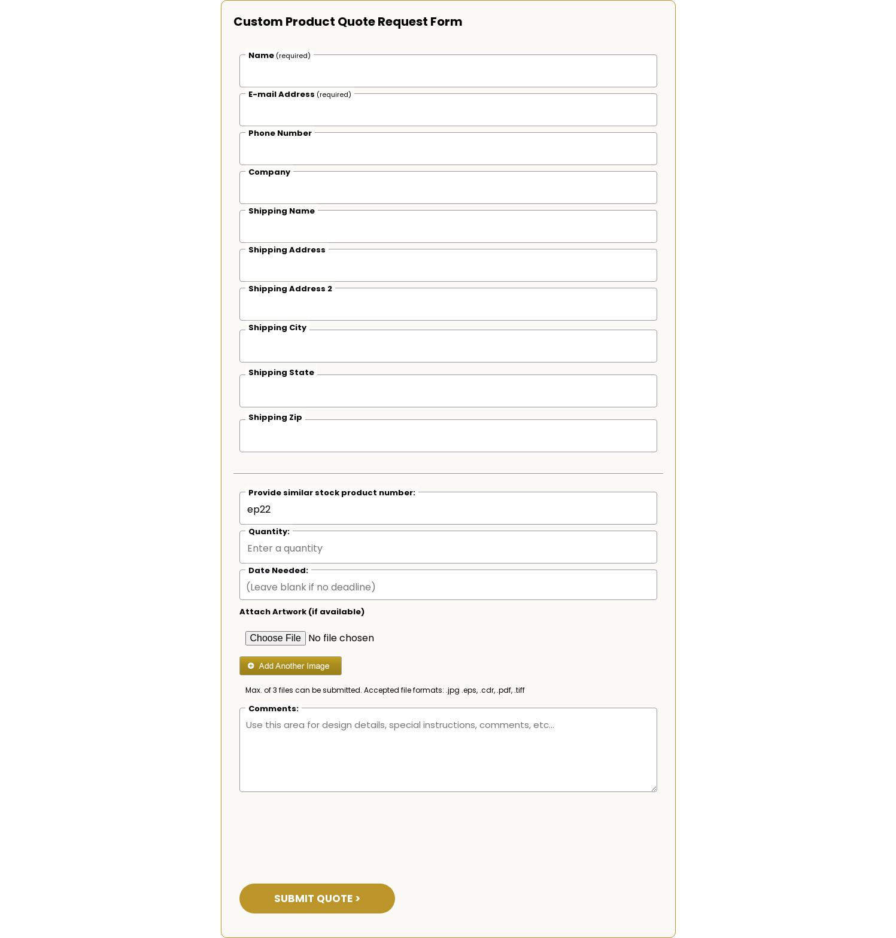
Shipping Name (281, 211)
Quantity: (269, 531)
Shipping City (277, 327)
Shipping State (281, 372)
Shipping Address (287, 249)
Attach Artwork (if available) (302, 611)
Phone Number (280, 133)
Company (269, 172)
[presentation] (330, 830)
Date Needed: (278, 570)
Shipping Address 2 (290, 288)
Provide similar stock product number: (331, 492)
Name (279, 55)
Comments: (273, 708)
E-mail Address (299, 94)
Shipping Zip (275, 417)
